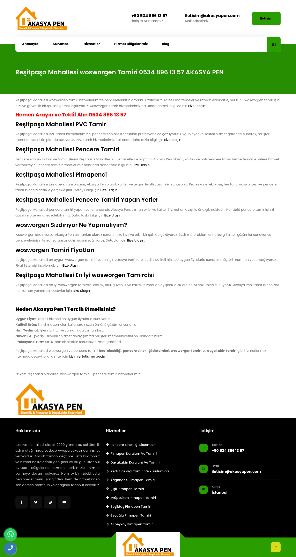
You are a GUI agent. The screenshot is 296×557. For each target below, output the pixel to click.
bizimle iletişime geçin (87, 356)
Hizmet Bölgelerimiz (131, 43)
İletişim (266, 18)
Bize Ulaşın (196, 106)
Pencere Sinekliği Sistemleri (131, 444)
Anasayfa (30, 43)
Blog (165, 43)
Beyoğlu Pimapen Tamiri (128, 515)
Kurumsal (61, 43)
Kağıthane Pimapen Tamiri (130, 480)
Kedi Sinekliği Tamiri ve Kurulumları (137, 471)
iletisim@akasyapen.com (212, 15)
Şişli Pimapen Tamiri (125, 489)
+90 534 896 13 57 (149, 15)
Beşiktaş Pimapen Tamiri (128, 506)
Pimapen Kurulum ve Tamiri (131, 453)
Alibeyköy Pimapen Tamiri (130, 524)
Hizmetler (92, 43)
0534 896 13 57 (107, 114)
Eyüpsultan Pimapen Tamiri (131, 497)
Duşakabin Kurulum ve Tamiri (133, 462)
